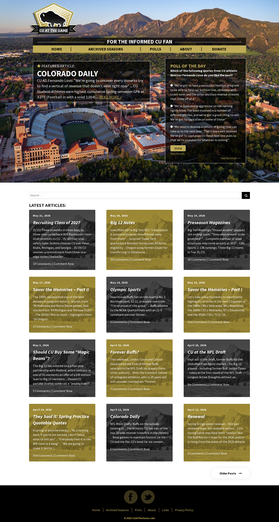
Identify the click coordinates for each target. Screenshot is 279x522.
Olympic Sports (125, 289)
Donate (219, 49)
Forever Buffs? (124, 352)
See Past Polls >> (231, 158)
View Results (177, 153)
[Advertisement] (179, 17)
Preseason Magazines (209, 222)
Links (165, 510)
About (186, 49)
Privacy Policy (184, 510)
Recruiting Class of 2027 (56, 222)
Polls (155, 49)
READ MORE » (110, 97)
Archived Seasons (105, 49)
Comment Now (64, 264)
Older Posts (231, 473)
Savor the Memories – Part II (61, 289)
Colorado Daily (125, 416)
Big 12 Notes (122, 222)
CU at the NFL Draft (207, 352)
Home (56, 49)
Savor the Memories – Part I (215, 289)
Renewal (196, 416)
